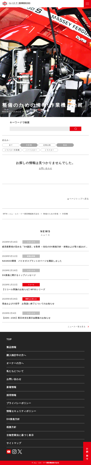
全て (11, 145)
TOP (9, 339)
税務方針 (11, 427)
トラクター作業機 (12, 150)
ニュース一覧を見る (77, 326)
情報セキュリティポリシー (21, 411)
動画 (65, 145)
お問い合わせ (87, 452)
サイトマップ (14, 443)
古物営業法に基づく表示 (20, 435)
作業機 (29, 145)
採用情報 (11, 395)
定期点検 (47, 145)
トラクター (49, 150)
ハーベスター (31, 150)
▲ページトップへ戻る (78, 199)
